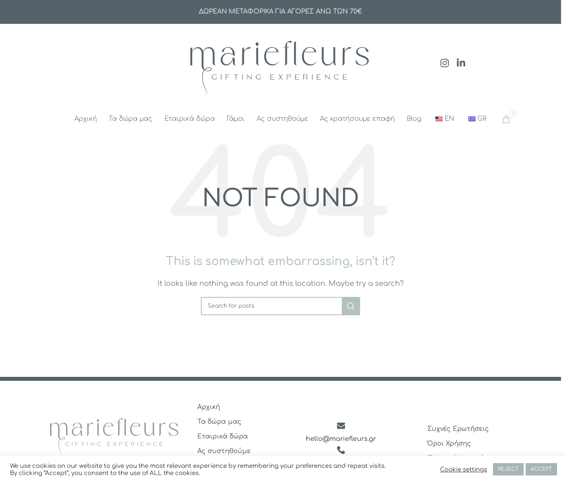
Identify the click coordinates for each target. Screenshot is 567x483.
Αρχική (208, 407)
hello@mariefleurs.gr (341, 438)
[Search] (280, 306)
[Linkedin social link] (461, 63)
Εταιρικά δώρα (222, 436)
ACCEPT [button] (541, 469)
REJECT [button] (508, 469)
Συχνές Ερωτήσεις (458, 429)
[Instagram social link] (444, 63)
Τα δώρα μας (219, 421)
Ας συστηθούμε (224, 451)
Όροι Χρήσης (449, 443)
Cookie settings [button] (463, 469)
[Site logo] (280, 63)
